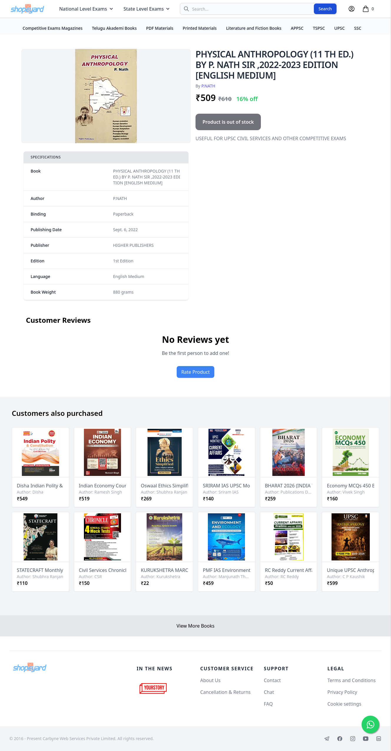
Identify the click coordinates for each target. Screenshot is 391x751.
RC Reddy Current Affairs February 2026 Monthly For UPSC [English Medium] (288, 570)
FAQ (268, 704)
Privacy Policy (342, 692)
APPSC (297, 28)
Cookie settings (344, 704)
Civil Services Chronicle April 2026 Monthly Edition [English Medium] (102, 570)
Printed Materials (200, 28)
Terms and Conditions (351, 680)
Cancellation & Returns (225, 692)
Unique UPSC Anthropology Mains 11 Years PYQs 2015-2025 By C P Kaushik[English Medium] (350, 570)
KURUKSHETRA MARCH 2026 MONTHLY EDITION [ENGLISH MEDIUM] (164, 570)
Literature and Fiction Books (253, 28)
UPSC (339, 28)
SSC (357, 28)
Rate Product (195, 372)
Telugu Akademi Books (114, 28)
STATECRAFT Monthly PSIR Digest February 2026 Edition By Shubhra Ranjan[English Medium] (40, 570)
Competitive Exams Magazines (53, 28)
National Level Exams (86, 9)
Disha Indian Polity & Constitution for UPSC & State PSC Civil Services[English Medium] (40, 485)
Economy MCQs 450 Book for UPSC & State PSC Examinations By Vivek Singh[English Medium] (350, 485)
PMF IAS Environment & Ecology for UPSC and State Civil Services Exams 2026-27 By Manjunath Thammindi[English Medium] (226, 570)
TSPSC (319, 28)
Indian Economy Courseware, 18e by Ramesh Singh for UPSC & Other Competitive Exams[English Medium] (102, 485)
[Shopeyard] (29, 667)
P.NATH (208, 86)
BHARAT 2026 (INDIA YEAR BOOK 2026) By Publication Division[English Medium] (288, 485)
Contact (272, 680)
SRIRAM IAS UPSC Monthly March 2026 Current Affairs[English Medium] (226, 485)
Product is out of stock (228, 122)
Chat (269, 692)
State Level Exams (147, 9)
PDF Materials (159, 28)
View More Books (196, 626)
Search (325, 8)
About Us (210, 680)
